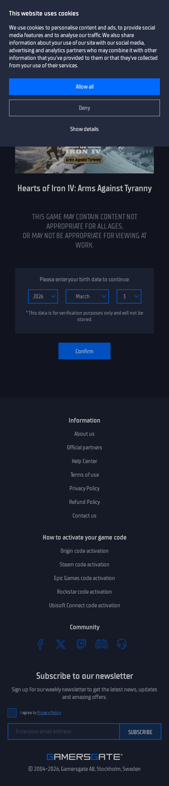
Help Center (84, 461)
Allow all (85, 86)
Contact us (84, 515)
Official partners (84, 447)
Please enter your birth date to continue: (84, 279)
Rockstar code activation (84, 592)
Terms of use (85, 475)
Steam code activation (84, 564)
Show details (84, 129)
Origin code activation (84, 551)
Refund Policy (84, 502)
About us (84, 434)
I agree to (40, 713)
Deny (84, 108)
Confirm (84, 351)
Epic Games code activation (84, 578)
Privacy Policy (84, 488)
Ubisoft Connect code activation (84, 605)
